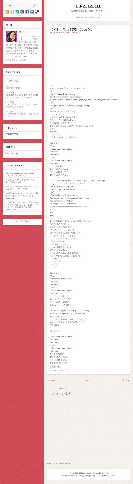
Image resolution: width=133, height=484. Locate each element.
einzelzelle (88, 6)
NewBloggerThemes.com (105, 476)
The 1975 (64, 370)
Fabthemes (74, 476)
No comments (73, 33)
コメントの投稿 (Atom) (61, 463)
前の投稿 (126, 380)
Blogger (27, 221)
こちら (13, 97)
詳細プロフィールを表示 (16, 60)
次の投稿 (51, 380)
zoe (23, 32)
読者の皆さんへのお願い (85, 17)
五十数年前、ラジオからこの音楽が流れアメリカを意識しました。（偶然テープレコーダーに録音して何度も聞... (22, 204)
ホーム (88, 380)
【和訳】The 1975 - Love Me (71, 30)
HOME (99, 17)
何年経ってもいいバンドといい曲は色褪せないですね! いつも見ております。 (22, 194)
